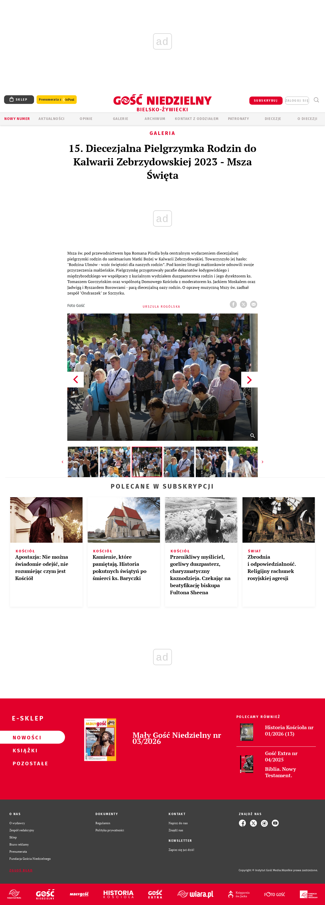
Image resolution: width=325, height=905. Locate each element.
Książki (24, 750)
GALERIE (120, 119)
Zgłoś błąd (21, 870)
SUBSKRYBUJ (266, 100)
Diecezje (273, 119)
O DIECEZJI (307, 119)
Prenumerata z (56, 100)
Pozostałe (24, 763)
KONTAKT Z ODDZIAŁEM (197, 119)
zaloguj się (297, 100)
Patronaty (238, 119)
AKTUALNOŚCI (51, 119)
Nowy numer (17, 119)
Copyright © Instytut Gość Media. (260, 870)
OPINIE (86, 119)
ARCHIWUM (155, 119)
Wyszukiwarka (316, 100)
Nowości (24, 737)
